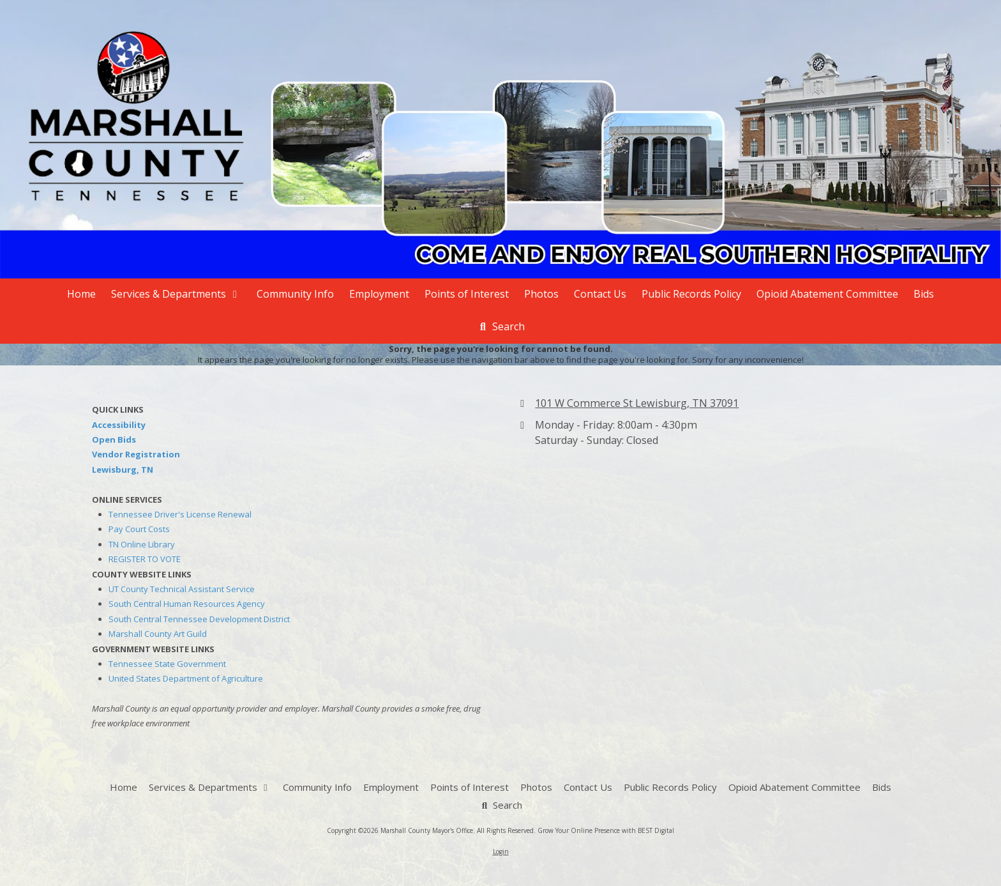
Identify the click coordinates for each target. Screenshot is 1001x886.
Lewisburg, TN (122, 469)
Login (501, 851)
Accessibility (119, 425)
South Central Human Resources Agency (187, 603)
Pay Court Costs (139, 529)
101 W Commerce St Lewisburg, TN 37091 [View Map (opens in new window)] (637, 403)
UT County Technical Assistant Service (182, 589)
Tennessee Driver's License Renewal (180, 514)
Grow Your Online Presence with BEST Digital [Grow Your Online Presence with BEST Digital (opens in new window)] (606, 830)
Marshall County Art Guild (158, 633)
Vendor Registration (136, 454)
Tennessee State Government (167, 663)
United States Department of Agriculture (186, 678)
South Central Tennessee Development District (199, 619)
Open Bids (114, 439)
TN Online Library (142, 544)
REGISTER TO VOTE (145, 559)
